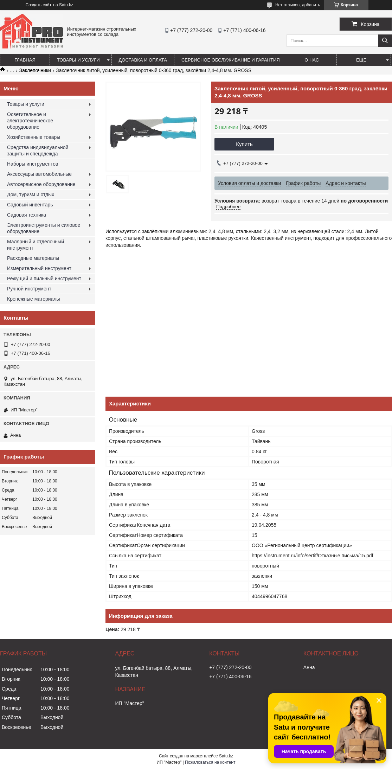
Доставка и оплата (143, 60)
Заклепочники (35, 70)
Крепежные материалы (33, 299)
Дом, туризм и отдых (30, 194)
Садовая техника (26, 215)
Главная (25, 60)
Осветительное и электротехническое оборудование (30, 120)
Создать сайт (39, 4)
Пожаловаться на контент (210, 762)
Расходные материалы (33, 258)
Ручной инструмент (29, 288)
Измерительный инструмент (39, 268)
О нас (311, 60)
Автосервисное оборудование (41, 184)
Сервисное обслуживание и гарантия (230, 60)
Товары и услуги (78, 60)
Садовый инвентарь (30, 204)
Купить (244, 144)
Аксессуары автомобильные (39, 174)
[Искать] (385, 40)
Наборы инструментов (32, 164)
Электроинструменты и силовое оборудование (43, 228)
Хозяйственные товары (33, 137)
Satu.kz (226, 756)
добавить (311, 4)
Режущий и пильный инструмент (44, 278)
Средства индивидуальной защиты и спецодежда (37, 150)
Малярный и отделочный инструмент (35, 245)
